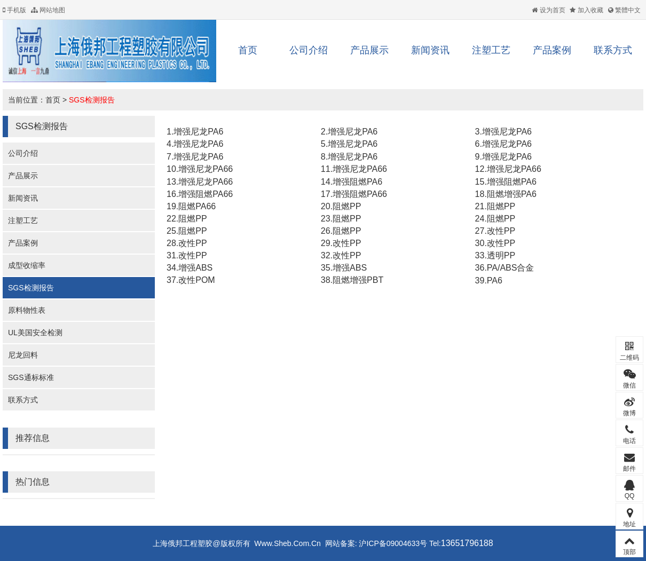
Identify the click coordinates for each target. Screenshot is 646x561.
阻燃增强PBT (358, 280)
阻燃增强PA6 (512, 194)
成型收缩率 (26, 265)
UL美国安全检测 (35, 332)
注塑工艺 (491, 50)
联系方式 (613, 50)
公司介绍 (308, 50)
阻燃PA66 (197, 206)
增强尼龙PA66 (205, 168)
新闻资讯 (430, 50)
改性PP (501, 230)
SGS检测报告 (92, 100)
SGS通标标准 (31, 377)
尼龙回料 (23, 355)
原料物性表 (26, 310)
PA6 (494, 280)
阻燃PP (347, 206)
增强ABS (195, 267)
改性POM (196, 280)
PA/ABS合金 (510, 267)
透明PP (501, 255)
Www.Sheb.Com (281, 543)
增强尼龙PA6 (198, 131)
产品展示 (369, 50)
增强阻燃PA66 (205, 194)
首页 (247, 50)
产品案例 (552, 50)
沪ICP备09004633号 (392, 543)
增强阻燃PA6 (357, 181)
